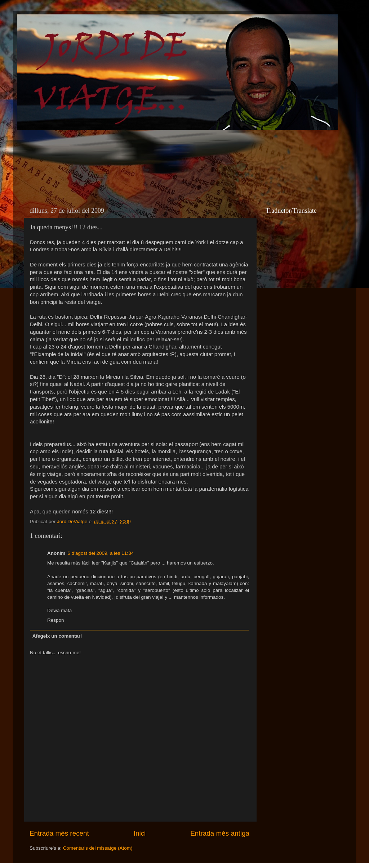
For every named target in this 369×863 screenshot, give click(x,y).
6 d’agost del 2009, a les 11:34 (100, 553)
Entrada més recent (59, 833)
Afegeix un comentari (57, 636)
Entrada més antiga (219, 833)
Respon (55, 620)
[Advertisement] (153, 157)
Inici (140, 833)
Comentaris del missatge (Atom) (98, 848)
